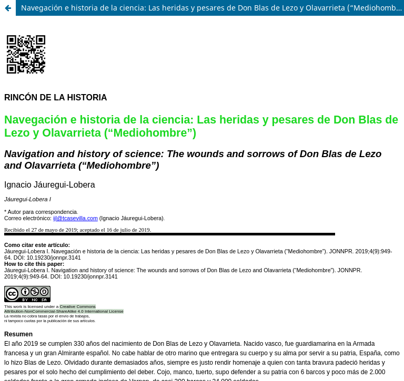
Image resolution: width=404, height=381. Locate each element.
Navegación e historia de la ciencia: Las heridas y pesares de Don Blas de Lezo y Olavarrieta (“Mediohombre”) (212, 8)
